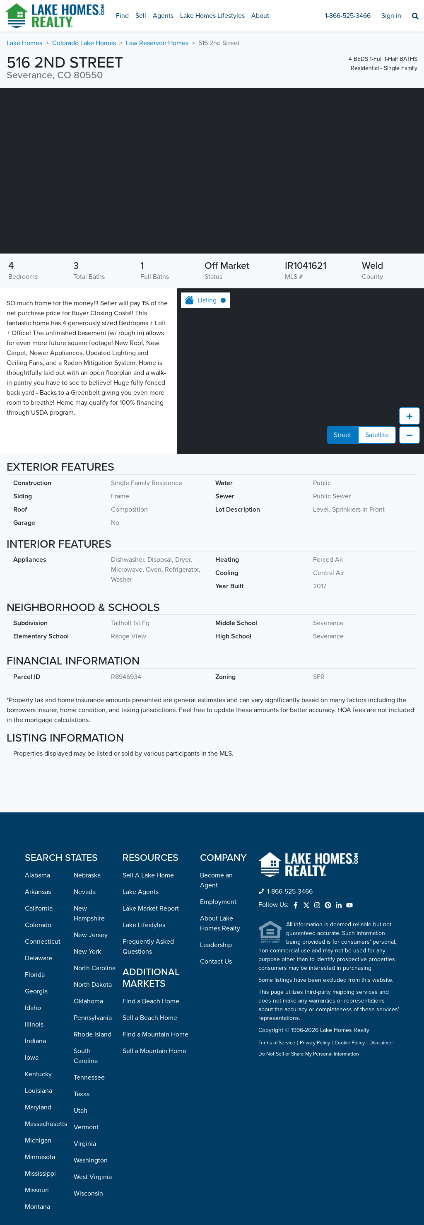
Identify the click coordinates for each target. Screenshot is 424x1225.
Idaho (33, 971)
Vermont (86, 1091)
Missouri (37, 1154)
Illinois (34, 988)
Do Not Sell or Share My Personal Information (308, 1018)
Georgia (36, 955)
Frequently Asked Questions (148, 910)
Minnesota (40, 1120)
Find (122, 16)
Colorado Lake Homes (84, 43)
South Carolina (86, 1019)
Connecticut (42, 905)
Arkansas (38, 855)
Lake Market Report (151, 872)
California (39, 872)
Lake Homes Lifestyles (212, 16)
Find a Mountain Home (155, 998)
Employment (218, 865)
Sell (140, 16)
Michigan (38, 1104)
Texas (81, 1057)
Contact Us (216, 925)
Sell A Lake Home (148, 839)
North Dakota (93, 948)
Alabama (37, 839)
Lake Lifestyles (144, 888)
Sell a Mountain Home (154, 1014)
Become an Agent (216, 844)
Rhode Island (92, 998)
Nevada (85, 855)
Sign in (391, 16)
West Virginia (93, 1140)
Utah (80, 1074)
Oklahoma (88, 965)
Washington (91, 1124)
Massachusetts (46, 1087)
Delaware (38, 922)
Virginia (85, 1107)
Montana (37, 1170)
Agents (163, 16)
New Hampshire (89, 877)
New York (87, 915)
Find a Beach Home (151, 965)
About (260, 16)
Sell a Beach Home (150, 981)
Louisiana (38, 1054)
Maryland (38, 1071)
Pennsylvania (93, 981)
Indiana (35, 1004)
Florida (35, 938)
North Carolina (95, 932)
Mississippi (40, 1137)
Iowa (32, 1021)
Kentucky (38, 1038)
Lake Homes (24, 43)
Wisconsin (88, 1157)
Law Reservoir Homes (157, 43)
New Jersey (91, 898)
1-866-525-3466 (348, 16)
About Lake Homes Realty (220, 887)
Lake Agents (141, 855)
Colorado (38, 888)
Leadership (216, 908)
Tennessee (89, 1041)
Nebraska (87, 839)
